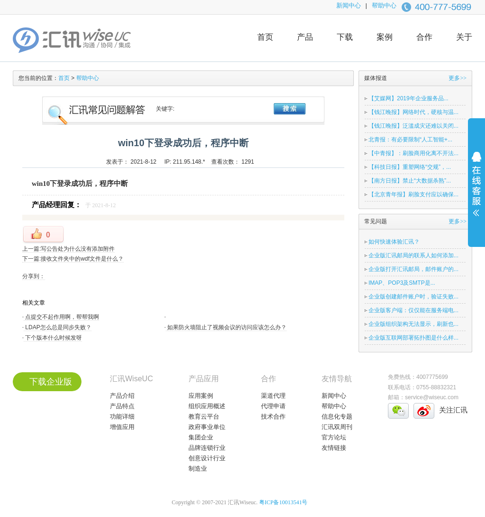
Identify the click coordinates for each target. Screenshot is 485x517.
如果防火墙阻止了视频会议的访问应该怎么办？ (226, 327)
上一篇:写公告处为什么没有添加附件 (68, 248)
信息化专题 (337, 416)
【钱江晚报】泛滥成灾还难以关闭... (413, 126)
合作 (424, 37)
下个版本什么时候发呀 (53, 337)
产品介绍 (122, 395)
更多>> (458, 78)
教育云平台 (204, 416)
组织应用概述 (207, 406)
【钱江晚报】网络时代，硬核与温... (413, 112)
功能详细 (122, 416)
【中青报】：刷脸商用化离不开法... (413, 153)
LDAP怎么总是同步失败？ (57, 327)
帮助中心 (384, 5)
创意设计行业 (207, 458)
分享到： (33, 276)
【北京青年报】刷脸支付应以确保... (413, 194)
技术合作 (273, 416)
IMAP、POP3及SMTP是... (401, 283)
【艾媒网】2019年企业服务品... (408, 98)
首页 (265, 37)
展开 (476, 190)
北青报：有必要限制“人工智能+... (410, 139)
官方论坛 (334, 437)
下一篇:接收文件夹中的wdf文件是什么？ (73, 258)
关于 (464, 37)
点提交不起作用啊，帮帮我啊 (61, 317)
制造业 (198, 468)
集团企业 (201, 437)
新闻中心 (348, 5)
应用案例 (201, 395)
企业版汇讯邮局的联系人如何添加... (413, 255)
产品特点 (122, 406)
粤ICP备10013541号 (283, 502)
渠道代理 (273, 395)
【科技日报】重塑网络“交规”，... (409, 167)
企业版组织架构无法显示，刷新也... (413, 324)
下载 (345, 37)
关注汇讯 (453, 410)
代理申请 (273, 406)
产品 (305, 37)
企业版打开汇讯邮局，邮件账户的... (413, 269)
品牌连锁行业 (207, 447)
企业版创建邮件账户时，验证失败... (413, 296)
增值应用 (122, 426)
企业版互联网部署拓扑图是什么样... (413, 337)
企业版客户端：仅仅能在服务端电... (413, 310)
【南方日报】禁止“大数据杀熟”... (409, 180)
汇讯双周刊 (337, 426)
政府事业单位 (207, 426)
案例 (385, 37)
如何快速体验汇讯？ (394, 241)
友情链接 (334, 447)
